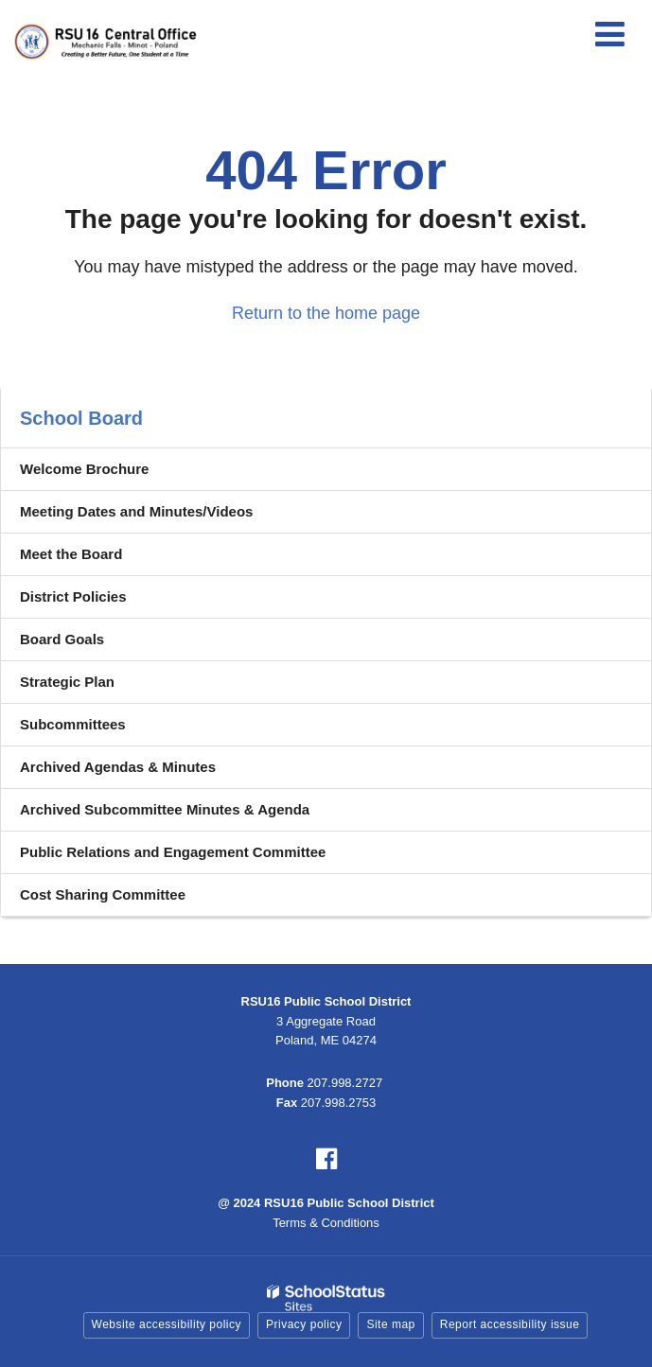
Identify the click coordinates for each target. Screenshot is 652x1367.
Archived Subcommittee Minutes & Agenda (164, 809)
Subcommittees (73, 724)
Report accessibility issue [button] (510, 1324)
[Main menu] (609, 33)
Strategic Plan (67, 682)
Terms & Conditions (326, 1223)
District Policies (73, 596)
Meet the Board (71, 554)
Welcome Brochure (84, 469)
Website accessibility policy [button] (167, 1324)
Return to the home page (326, 313)
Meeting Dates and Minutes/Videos (136, 511)
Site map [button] (390, 1324)
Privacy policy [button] (304, 1324)
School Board (81, 418)
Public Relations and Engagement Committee (173, 852)
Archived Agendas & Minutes (118, 767)
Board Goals (62, 639)
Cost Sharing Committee (102, 894)
